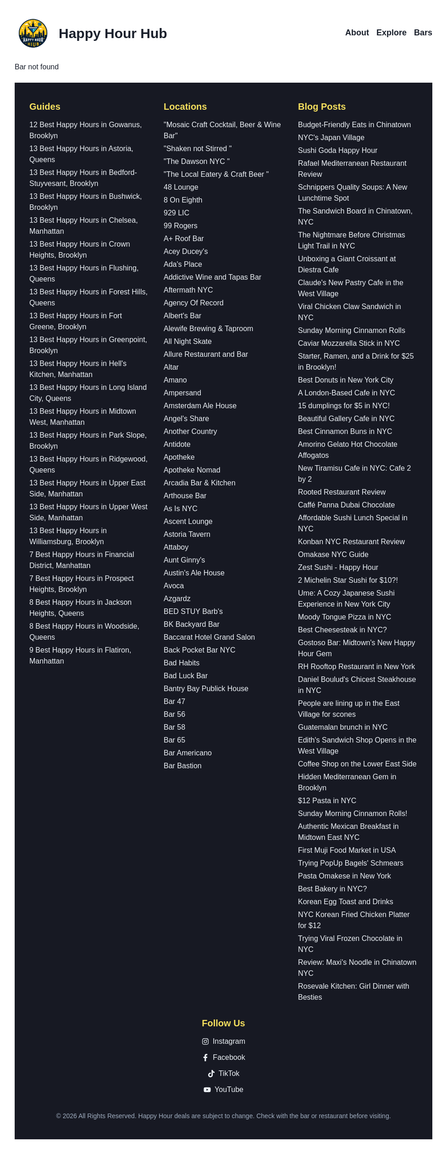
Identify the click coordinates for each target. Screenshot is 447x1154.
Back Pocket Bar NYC (200, 650)
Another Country (190, 431)
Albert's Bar (182, 316)
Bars (423, 32)
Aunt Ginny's (184, 560)
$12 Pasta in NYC (327, 801)
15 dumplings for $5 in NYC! (344, 406)
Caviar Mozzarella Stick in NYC (349, 343)
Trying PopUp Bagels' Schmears (350, 863)
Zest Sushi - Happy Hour (338, 567)
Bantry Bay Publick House (206, 688)
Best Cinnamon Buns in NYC (345, 431)
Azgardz (177, 598)
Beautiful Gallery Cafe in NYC (346, 418)
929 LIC (176, 213)
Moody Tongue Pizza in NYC (344, 617)
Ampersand (182, 393)
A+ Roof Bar (184, 238)
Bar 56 (174, 714)
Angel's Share (186, 418)
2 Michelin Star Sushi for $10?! (348, 580)
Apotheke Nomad (192, 470)
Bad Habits (181, 663)
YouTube (223, 1089)
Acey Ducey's (186, 251)
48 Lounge (181, 187)
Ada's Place (183, 264)
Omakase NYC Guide (333, 554)
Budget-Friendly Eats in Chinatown (354, 125)
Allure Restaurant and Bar (206, 354)
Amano (175, 380)
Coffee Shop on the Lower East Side (357, 764)
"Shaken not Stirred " (198, 148)
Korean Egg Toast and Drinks (345, 902)
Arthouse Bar (185, 496)
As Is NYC (181, 508)
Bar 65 (174, 740)
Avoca (174, 586)
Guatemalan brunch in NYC (343, 727)
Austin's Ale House (194, 573)
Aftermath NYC (188, 290)
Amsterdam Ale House (200, 406)
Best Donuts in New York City (345, 380)
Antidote (177, 444)
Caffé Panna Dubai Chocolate (346, 505)
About (357, 32)
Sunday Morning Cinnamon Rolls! (352, 813)
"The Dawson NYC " (197, 161)
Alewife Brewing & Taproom (208, 328)
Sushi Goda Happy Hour (337, 150)
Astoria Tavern (187, 534)
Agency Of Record (194, 303)
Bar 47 (174, 701)
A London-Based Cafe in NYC (346, 393)
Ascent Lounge (188, 521)
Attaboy (176, 547)
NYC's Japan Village (331, 137)
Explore (391, 32)
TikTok (224, 1073)
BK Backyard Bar (192, 624)
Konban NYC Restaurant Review (351, 542)
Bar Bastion (183, 766)
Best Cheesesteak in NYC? (342, 630)
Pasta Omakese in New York (344, 876)
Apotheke (179, 457)
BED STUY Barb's (193, 611)
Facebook (223, 1057)
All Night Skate (188, 341)
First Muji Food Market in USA (347, 850)
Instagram (223, 1041)
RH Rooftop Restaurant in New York (356, 666)
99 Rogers (181, 226)
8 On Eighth (183, 200)
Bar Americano (188, 753)
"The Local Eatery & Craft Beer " (216, 174)
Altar (171, 367)
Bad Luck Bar (186, 676)
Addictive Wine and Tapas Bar (212, 277)
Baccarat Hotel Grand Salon (209, 637)
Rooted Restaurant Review (342, 492)
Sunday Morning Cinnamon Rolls (351, 330)
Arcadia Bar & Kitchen (200, 483)
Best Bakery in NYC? (332, 889)
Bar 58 (174, 727)
